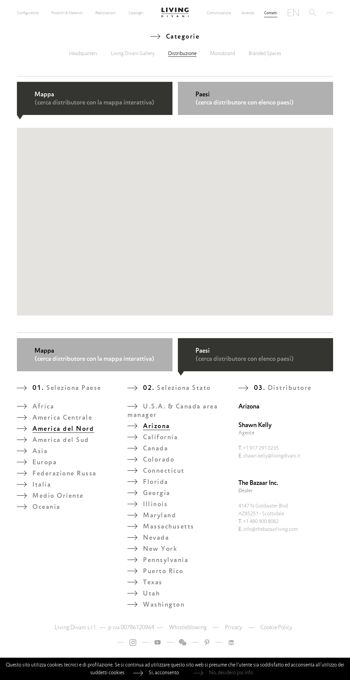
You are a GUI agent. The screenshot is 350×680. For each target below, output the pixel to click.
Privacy (233, 627)
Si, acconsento (164, 673)
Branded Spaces (265, 53)
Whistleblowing (188, 627)
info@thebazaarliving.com (268, 529)
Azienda (247, 12)
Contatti (270, 12)
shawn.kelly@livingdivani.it (269, 456)
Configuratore (28, 12)
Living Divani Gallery (133, 53)
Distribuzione (182, 53)
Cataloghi (136, 12)
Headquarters (83, 53)
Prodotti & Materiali (67, 12)
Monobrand (222, 53)
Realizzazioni (105, 12)
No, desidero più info (231, 673)
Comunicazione (219, 12)
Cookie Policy (276, 627)
